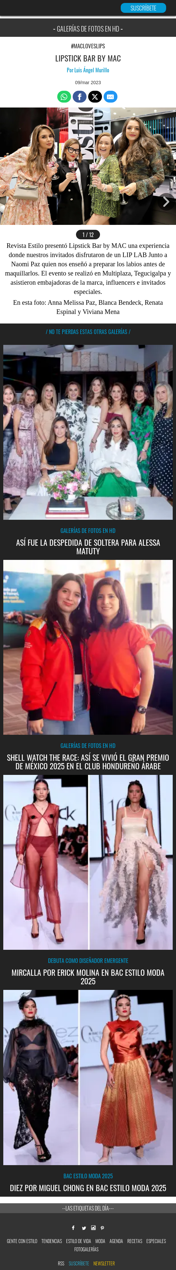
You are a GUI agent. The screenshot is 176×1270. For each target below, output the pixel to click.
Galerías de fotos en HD (88, 530)
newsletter (104, 1262)
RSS (61, 1262)
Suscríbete (79, 1262)
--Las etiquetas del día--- (88, 1207)
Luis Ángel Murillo (91, 70)
